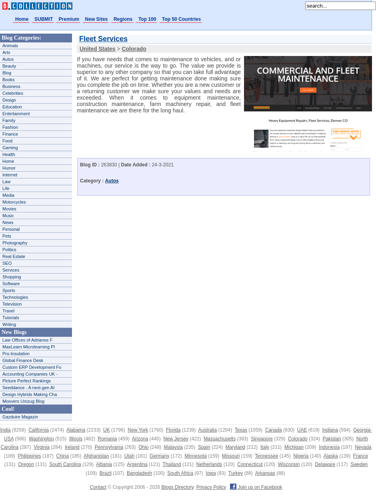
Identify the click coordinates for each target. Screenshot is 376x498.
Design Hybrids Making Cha (29, 394)
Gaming (10, 147)
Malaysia (173, 447)
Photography (14, 242)
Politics (9, 249)
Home (21, 19)
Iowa (211, 473)
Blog (6, 72)
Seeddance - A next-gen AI (28, 387)
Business (11, 86)
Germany (159, 456)
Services (10, 270)
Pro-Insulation (16, 353)
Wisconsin (289, 464)
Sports (8, 290)
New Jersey (175, 439)
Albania (104, 464)
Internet (9, 174)
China (62, 456)
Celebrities (12, 93)
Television (12, 304)
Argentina (137, 464)
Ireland (72, 447)
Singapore (262, 439)
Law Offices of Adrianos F (27, 340)
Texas (241, 430)
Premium (69, 19)
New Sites (96, 19)
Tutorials (10, 317)
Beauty (9, 66)
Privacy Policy (211, 487)
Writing (9, 324)
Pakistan (332, 439)
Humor (9, 168)
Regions (123, 19)
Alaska (331, 456)
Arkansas (265, 473)
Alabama (75, 430)
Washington (41, 439)
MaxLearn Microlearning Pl (28, 346)
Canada (273, 430)
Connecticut (249, 464)
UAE (302, 430)
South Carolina (65, 464)
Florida (173, 430)
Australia (207, 430)
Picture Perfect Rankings (26, 380)
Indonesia (329, 447)
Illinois (75, 439)
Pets (6, 236)
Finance (10, 134)
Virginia (42, 447)
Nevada (363, 447)
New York (138, 430)
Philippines (29, 456)
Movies (9, 208)
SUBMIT (43, 19)
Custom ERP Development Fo (31, 367)
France (360, 456)
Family (8, 120)
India (5, 430)
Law (6, 181)
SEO (7, 263)
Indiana (330, 430)
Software (11, 283)
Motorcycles (14, 202)
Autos (8, 59)
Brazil (106, 473)
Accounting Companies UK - (30, 374)
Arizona (140, 439)
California (38, 430)
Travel (8, 310)
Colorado (298, 439)
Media (8, 195)
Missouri (231, 456)
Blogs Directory (178, 487)
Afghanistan (96, 456)
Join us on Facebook (256, 487)
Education (12, 106)
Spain (204, 447)
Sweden (359, 464)
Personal (11, 229)
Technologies (15, 297)
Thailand (172, 464)
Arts (6, 52)
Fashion (10, 127)
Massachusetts (220, 439)
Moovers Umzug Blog (23, 401)
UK (106, 430)
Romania (107, 439)
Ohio (143, 447)
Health (8, 154)
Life (6, 188)
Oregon (26, 464)
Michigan (294, 447)
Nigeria (300, 456)
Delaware (325, 464)
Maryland (235, 447)
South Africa (180, 473)
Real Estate (13, 256)
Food (7, 140)
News (8, 222)
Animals (10, 45)
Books (8, 79)
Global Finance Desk (22, 360)
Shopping (11, 276)
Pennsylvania (109, 447)
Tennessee (266, 456)
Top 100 (147, 19)
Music (8, 215)
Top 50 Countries (181, 19)
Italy (264, 447)
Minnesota (195, 456)
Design (9, 100)
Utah (129, 456)
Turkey (235, 473)
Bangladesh (139, 473)
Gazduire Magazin (20, 416)
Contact (98, 487)
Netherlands (209, 464)
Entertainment (16, 113)
